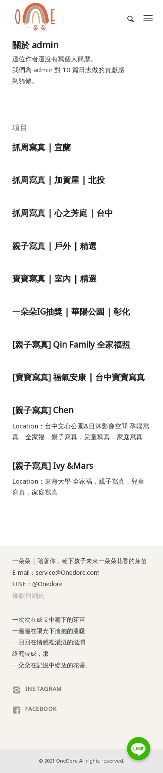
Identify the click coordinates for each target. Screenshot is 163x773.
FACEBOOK (41, 709)
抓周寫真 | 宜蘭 (41, 147)
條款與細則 (28, 595)
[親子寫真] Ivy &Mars (52, 465)
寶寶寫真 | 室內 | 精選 (54, 278)
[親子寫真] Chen (42, 410)
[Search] (127, 17)
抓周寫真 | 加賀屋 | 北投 (58, 180)
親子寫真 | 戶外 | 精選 (54, 246)
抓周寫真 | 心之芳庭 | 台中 (62, 213)
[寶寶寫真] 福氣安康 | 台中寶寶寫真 (78, 377)
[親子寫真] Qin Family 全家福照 (71, 344)
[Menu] (148, 17)
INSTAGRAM (43, 689)
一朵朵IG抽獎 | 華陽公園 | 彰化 (71, 311)
